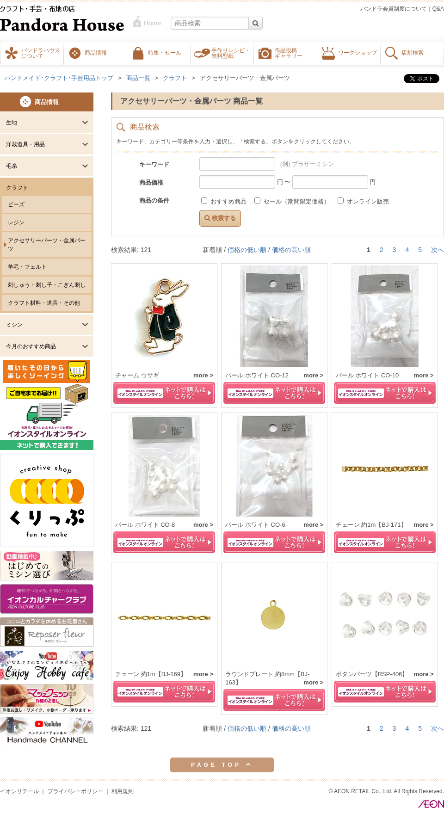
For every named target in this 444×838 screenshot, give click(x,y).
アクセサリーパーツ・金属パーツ (47, 244)
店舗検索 (412, 52)
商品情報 (96, 52)
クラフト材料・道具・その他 (44, 303)
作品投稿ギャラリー (288, 52)
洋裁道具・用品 (25, 144)
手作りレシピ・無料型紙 (230, 52)
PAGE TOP (222, 764)
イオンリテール (19, 791)
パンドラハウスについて (40, 52)
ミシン (14, 324)
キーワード (154, 164)
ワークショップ (357, 52)
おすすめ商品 (224, 201)
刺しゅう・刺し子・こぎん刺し (47, 285)
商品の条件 (154, 200)
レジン (16, 222)
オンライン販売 (363, 201)
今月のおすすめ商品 (31, 346)
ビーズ (16, 204)
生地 (11, 122)
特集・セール (164, 52)
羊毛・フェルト (27, 267)
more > (203, 375)
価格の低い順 (247, 249)
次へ (437, 249)
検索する (220, 218)
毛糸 (11, 166)
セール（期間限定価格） (292, 201)
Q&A (438, 9)
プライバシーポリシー (75, 791)
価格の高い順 (291, 249)
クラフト (17, 188)
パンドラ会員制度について (393, 9)
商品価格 (151, 182)
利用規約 (122, 791)
